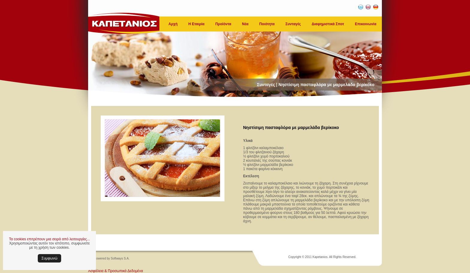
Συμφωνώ (49, 258)
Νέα (245, 24)
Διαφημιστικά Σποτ (328, 24)
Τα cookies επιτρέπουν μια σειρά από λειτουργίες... (49, 239)
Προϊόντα (223, 24)
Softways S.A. (120, 258)
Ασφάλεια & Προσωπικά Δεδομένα (115, 271)
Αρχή (172, 24)
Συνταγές (293, 24)
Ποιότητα (267, 24)
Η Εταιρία (196, 24)
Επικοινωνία (365, 24)
